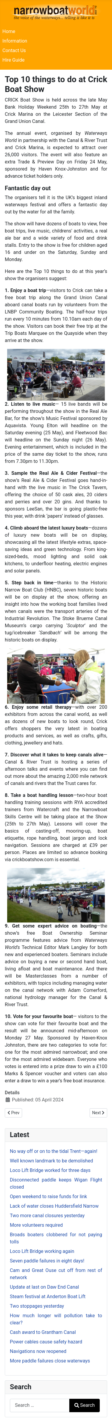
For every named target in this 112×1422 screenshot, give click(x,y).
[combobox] (40, 1405)
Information (14, 41)
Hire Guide (13, 60)
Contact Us (14, 50)
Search (84, 1405)
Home (8, 31)
